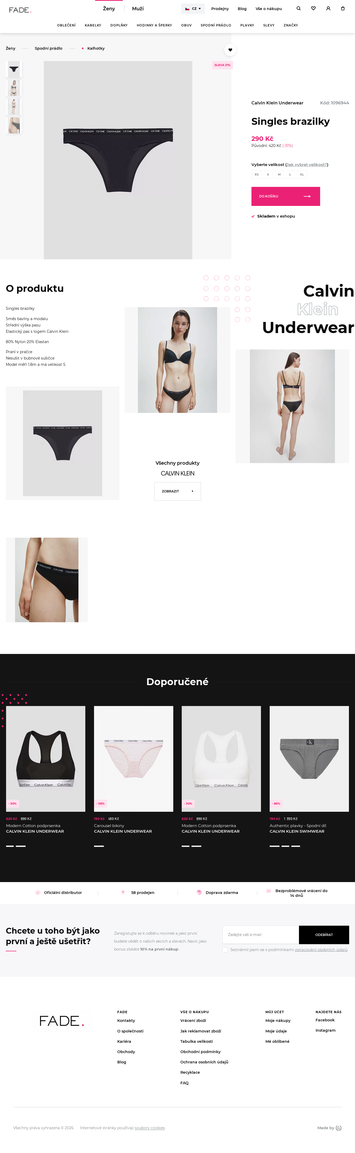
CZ (191, 10)
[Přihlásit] (328, 10)
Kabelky (93, 29)
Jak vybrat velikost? (307, 168)
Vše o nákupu (269, 10)
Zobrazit (170, 495)
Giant (338, 1121)
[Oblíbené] (313, 10)
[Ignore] (285, 946)
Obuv (186, 29)
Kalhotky (96, 52)
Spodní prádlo (216, 29)
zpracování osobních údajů (321, 943)
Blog (242, 10)
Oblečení (66, 29)
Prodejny (220, 10)
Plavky (247, 29)
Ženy (109, 10)
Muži (138, 10)
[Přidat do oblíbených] (230, 54)
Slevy (269, 29)
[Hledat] (298, 10)
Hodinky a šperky (154, 29)
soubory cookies (150, 1121)
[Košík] (343, 10)
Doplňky (119, 29)
